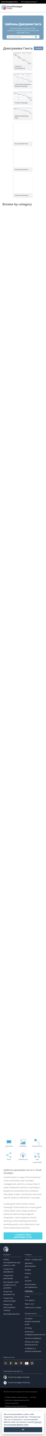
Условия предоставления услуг (32, 1321)
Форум (28, 1270)
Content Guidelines (33, 1338)
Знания (28, 1281)
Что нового (30, 1300)
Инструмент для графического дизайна (10, 1285)
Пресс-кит (29, 1304)
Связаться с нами (33, 1307)
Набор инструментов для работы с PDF (11, 1262)
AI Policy (28, 1328)
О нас (27, 1296)
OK (23, 1430)
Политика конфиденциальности (17, 1400)
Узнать (28, 1273)
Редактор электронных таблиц (9, 1307)
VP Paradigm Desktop (29, 2)
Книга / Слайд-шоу (33, 1259)
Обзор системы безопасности (16, 1406)
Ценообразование (11, 1314)
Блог (27, 1277)
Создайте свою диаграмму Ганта (23, 1236)
